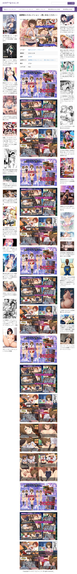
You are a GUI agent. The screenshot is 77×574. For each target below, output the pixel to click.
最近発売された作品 (54, 9)
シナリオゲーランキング (26, 9)
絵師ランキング (40, 9)
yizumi (30, 56)
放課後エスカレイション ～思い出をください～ (42, 60)
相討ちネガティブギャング (36, 50)
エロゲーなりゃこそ (10, 3)
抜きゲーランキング (10, 9)
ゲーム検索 (71, 3)
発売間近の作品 (67, 9)
